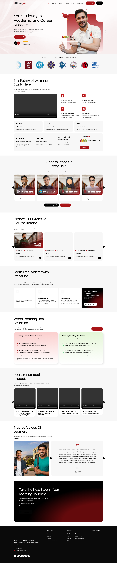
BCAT (18, 249)
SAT (47, 249)
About (54, 3)
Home (48, 3)
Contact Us (79, 3)
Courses (60, 3)
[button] (13, 191)
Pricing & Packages (69, 3)
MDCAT (78, 249)
